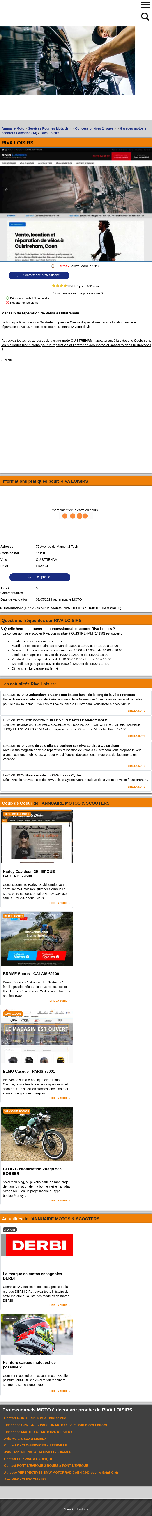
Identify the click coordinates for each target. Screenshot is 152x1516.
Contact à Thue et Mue (35, 1418)
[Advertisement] (43, 88)
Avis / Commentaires (11, 590)
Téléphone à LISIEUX (38, 1432)
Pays (4, 566)
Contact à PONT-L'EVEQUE (46, 1465)
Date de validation (14, 599)
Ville (3, 559)
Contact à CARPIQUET (29, 1459)
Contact (68, 1509)
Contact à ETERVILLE (35, 1445)
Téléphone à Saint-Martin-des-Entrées (55, 1425)
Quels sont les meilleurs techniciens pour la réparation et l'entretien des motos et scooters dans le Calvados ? (76, 345)
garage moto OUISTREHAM (72, 340)
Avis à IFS (25, 1479)
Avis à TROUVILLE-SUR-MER (37, 1452)
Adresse (6, 546)
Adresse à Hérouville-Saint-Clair (61, 1472)
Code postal (9, 553)
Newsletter (82, 1509)
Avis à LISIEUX (25, 1438)
